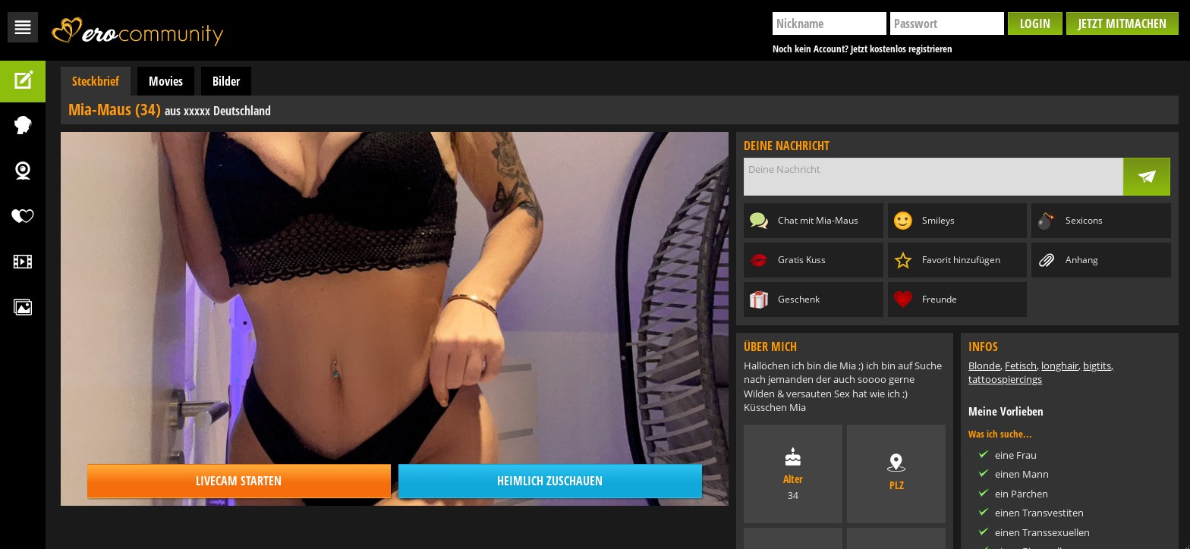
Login (1035, 23)
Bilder (226, 81)
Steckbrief (95, 81)
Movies (166, 81)
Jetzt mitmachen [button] (1122, 23)
